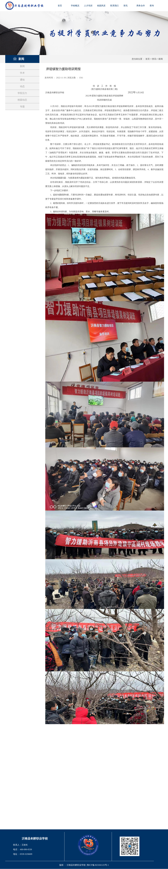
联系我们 (114, 5)
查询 (152, 5)
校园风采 (101, 5)
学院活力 (22, 93)
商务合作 (140, 5)
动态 (22, 86)
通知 (22, 79)
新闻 (161, 59)
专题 (22, 106)
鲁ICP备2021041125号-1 (98, 865)
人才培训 (88, 5)
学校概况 (75, 5)
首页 (60, 5)
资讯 (125, 5)
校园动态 (22, 100)
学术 (22, 73)
